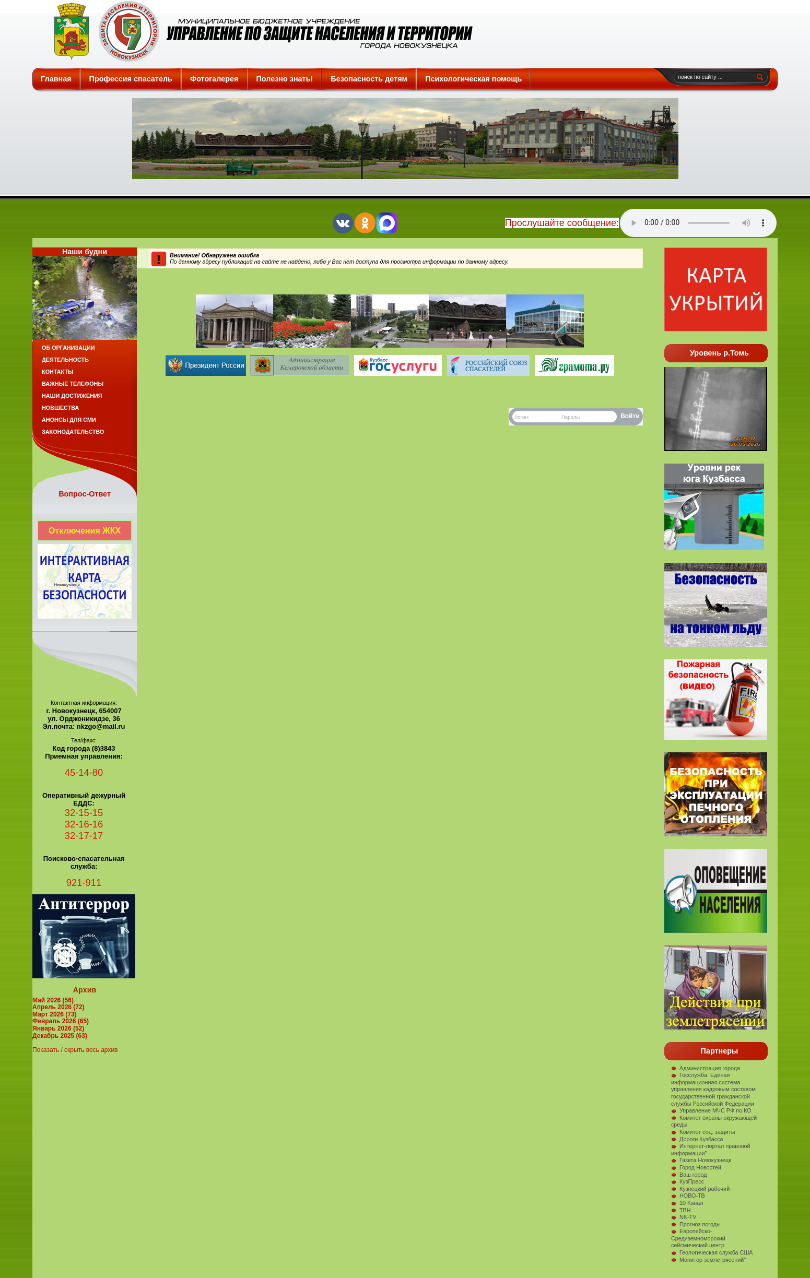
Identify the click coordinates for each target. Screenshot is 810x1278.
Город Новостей (696, 1167)
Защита (259, 31)
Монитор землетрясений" (708, 1260)
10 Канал (687, 1203)
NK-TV (683, 1217)
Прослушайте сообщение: (562, 223)
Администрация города (705, 1068)
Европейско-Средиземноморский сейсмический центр (698, 1238)
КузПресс (687, 1181)
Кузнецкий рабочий (700, 1189)
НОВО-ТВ (688, 1195)
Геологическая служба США (712, 1252)
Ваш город (689, 1175)
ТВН (681, 1210)
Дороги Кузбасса (697, 1139)
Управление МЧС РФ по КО (711, 1110)
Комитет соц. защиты (703, 1132)
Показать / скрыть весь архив (75, 1050)
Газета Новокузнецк (701, 1160)
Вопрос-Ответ (84, 494)
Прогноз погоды (696, 1224)
